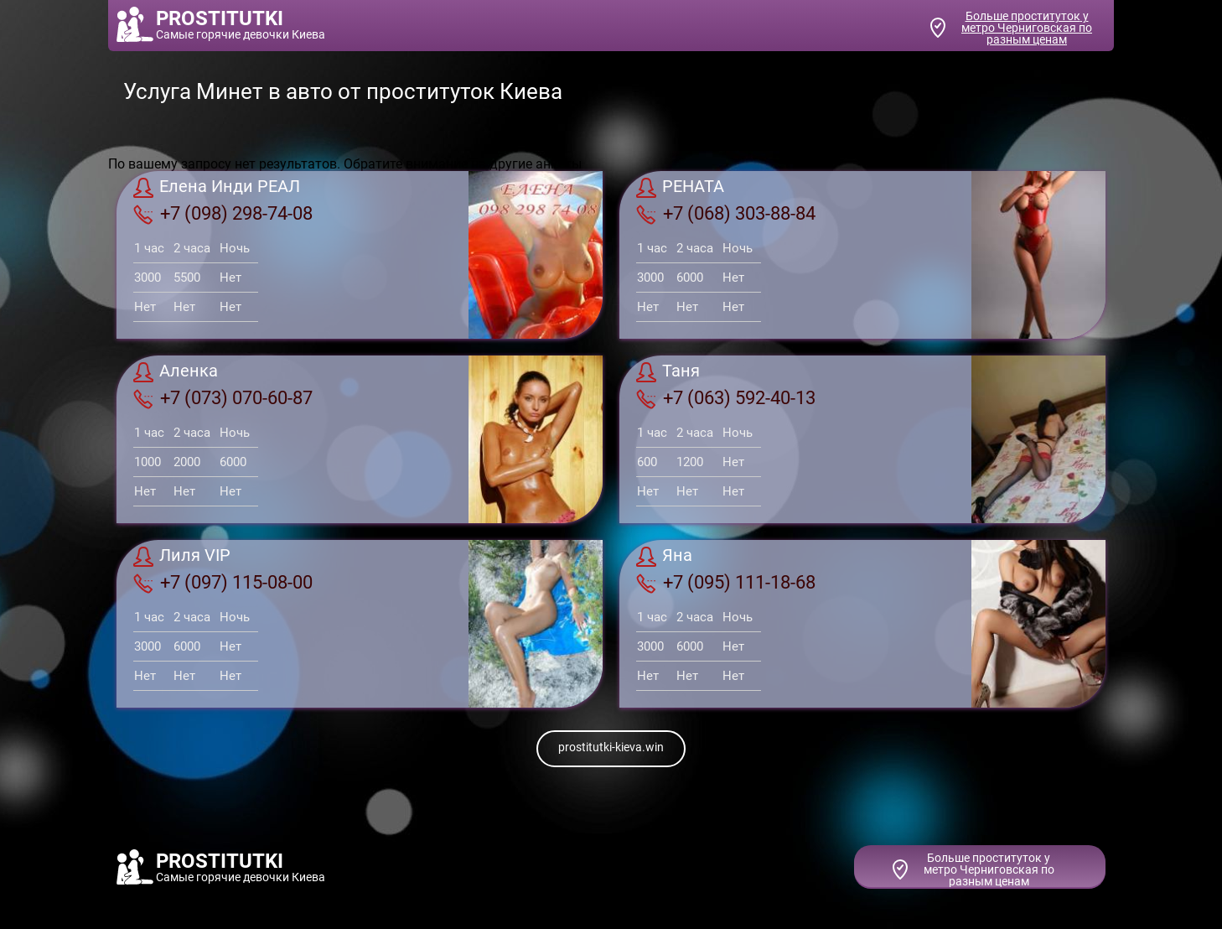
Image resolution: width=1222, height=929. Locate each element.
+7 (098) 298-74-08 (223, 214)
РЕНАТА (680, 188)
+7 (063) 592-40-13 (726, 398)
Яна (664, 557)
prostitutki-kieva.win (611, 747)
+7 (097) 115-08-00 (223, 583)
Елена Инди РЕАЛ (216, 188)
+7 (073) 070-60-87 (223, 398)
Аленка (175, 372)
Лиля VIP (181, 557)
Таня (668, 372)
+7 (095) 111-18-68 (726, 583)
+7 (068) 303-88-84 (726, 214)
